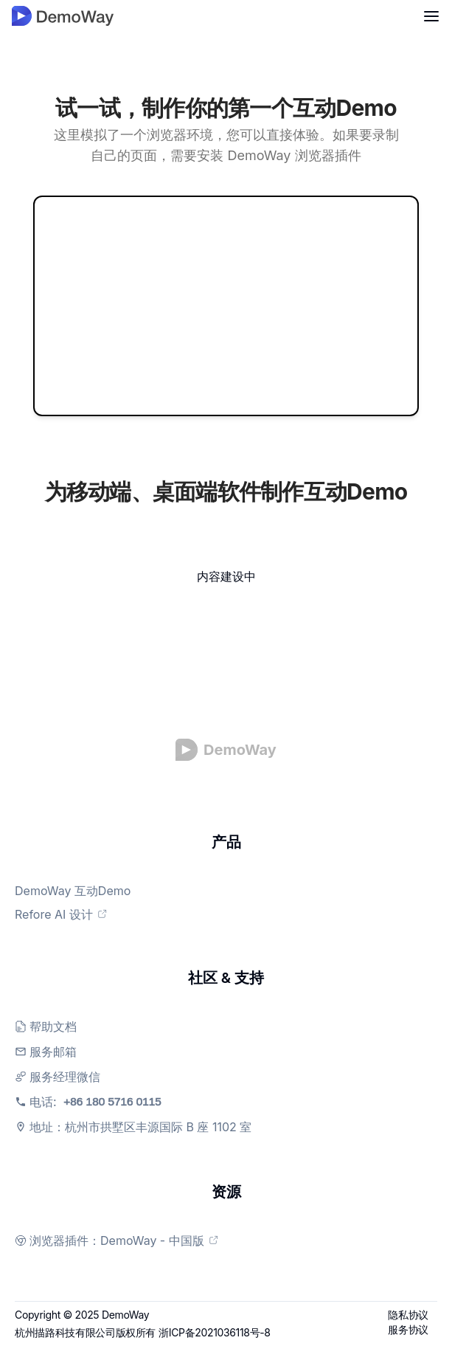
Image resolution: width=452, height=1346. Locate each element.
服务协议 (408, 1329)
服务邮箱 (53, 1051)
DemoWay (125, 1314)
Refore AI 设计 (68, 914)
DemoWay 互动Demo (80, 890)
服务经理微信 (65, 1076)
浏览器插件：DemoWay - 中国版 (124, 1240)
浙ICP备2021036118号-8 (215, 1332)
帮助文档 (53, 1026)
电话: (118, 1101)
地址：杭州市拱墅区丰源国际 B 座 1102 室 (140, 1126)
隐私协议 (408, 1314)
